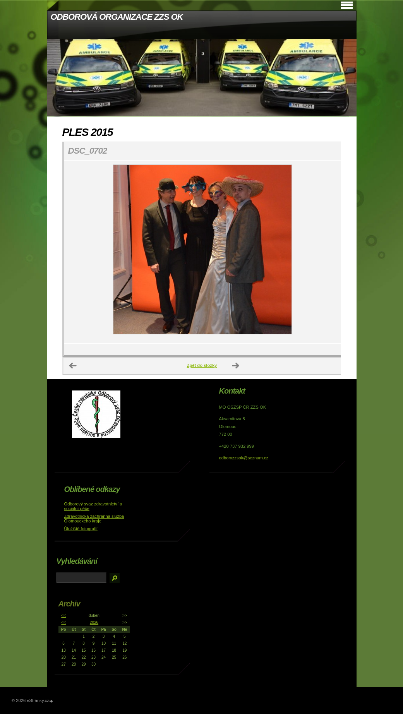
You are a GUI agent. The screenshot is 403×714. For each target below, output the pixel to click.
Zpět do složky (202, 365)
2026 (94, 622)
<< (63, 615)
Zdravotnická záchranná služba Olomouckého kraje (94, 518)
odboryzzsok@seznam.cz (244, 457)
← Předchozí (73, 366)
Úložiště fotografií (81, 528)
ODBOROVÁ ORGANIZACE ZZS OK (117, 17)
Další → (236, 366)
